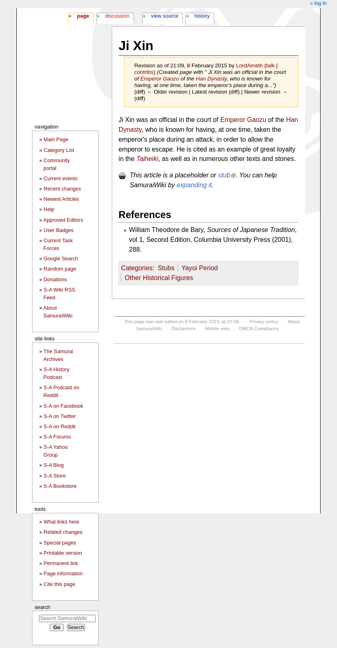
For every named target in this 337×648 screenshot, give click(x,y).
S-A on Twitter (60, 416)
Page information (63, 574)
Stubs (166, 267)
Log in (320, 3)
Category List (59, 150)
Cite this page (59, 584)
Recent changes (62, 189)
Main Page (56, 139)
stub (224, 175)
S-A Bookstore (60, 486)
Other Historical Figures (159, 277)
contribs (144, 72)
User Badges (59, 230)
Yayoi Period (199, 267)
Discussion (117, 16)
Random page (60, 269)
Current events (61, 179)
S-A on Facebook (63, 406)
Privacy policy (263, 321)
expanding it (194, 185)
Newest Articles (61, 199)
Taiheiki (147, 158)
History (202, 16)
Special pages (60, 543)
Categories (136, 267)
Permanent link (61, 563)
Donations (55, 280)
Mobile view (217, 328)
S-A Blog (54, 465)
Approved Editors (63, 220)
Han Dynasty (211, 79)
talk (270, 65)
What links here (61, 522)
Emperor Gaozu (160, 79)
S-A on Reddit (60, 427)
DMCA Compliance (259, 328)
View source (165, 16)
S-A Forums (57, 437)
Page (83, 16)
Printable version (63, 553)
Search (42, 607)
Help (49, 209)
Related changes (63, 532)
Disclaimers (183, 328)
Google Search (61, 259)
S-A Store (55, 476)
